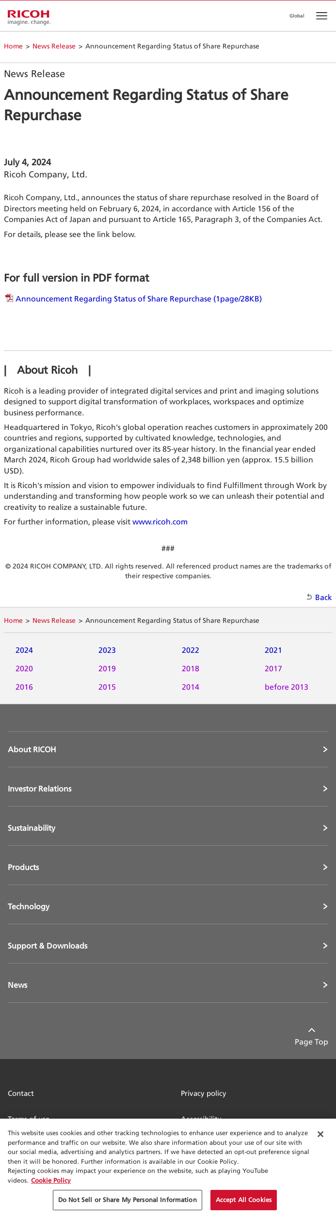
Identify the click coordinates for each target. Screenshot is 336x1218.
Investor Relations (39, 788)
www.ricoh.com (160, 521)
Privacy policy (203, 1093)
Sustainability (31, 828)
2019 (107, 668)
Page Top (311, 1041)
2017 (273, 668)
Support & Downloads (47, 945)
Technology (28, 906)
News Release (54, 46)
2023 (107, 650)
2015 (107, 687)
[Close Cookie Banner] (320, 1134)
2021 (273, 650)
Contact (21, 1093)
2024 (24, 650)
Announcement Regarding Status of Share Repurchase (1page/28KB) (139, 298)
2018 (190, 668)
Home (13, 46)
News (17, 985)
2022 (190, 650)
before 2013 (286, 687)
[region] (168, 1168)
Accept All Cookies (244, 1199)
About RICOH (32, 749)
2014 (190, 687)
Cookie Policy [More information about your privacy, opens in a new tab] (51, 1180)
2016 (24, 687)
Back (323, 597)
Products (23, 867)
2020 (24, 668)
